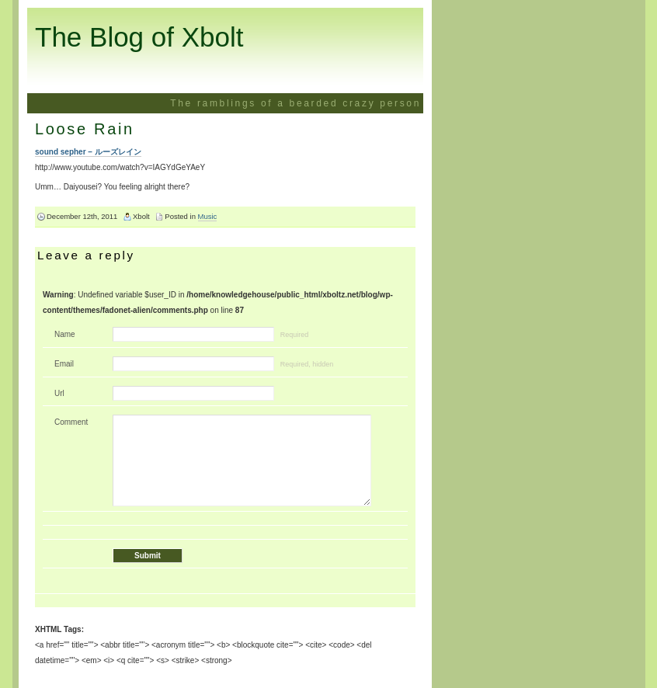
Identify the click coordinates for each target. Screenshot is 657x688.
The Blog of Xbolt (139, 37)
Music (207, 216)
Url (59, 393)
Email (64, 364)
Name (64, 334)
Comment (71, 422)
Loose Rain (84, 128)
